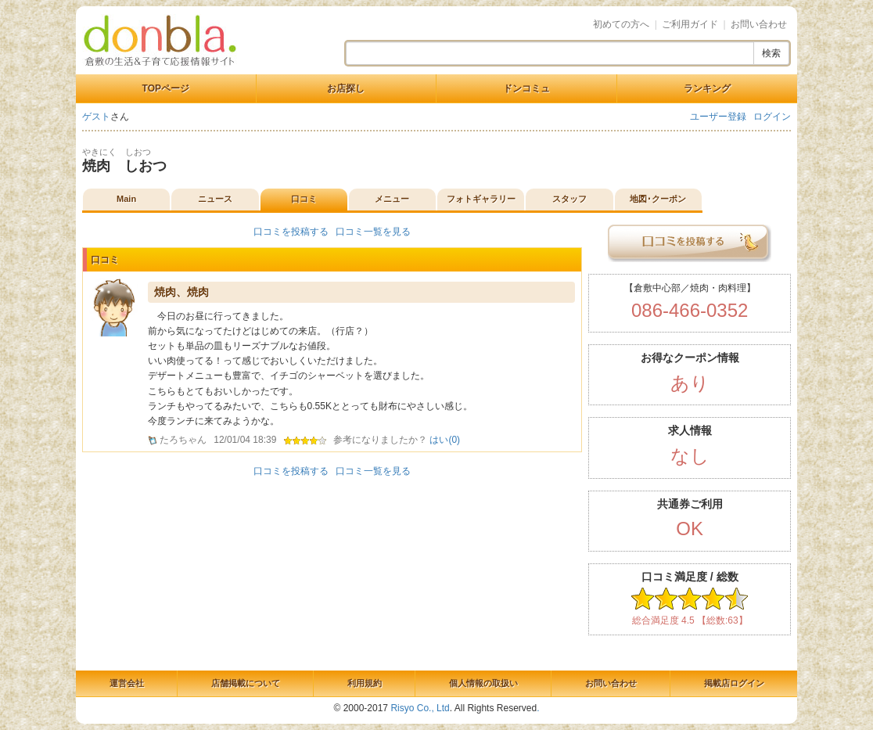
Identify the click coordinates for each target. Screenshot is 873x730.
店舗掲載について (245, 683)
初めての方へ (621, 24)
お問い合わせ (759, 24)
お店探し (346, 88)
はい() (444, 439)
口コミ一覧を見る (373, 231)
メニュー (392, 198)
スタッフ (569, 198)
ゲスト (96, 116)
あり (690, 383)
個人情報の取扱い (483, 683)
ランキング (707, 88)
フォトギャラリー (481, 198)
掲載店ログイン (734, 683)
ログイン (772, 116)
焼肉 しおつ (124, 166)
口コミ (304, 198)
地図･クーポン (658, 198)
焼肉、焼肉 (181, 292)
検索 (771, 53)
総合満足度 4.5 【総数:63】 (690, 620)
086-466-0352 (689, 310)
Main (126, 198)
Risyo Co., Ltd (419, 708)
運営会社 (127, 683)
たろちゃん (183, 439)
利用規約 (364, 683)
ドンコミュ (526, 88)
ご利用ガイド (690, 24)
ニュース (215, 198)
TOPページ (165, 88)
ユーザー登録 (718, 116)
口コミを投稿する (291, 231)
